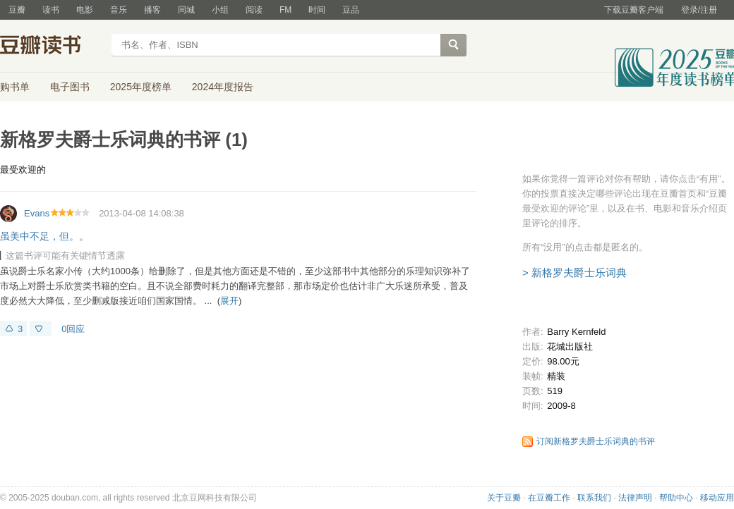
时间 (316, 10)
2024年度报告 (222, 86)
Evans (36, 213)
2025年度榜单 (141, 86)
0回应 (73, 329)
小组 (220, 10)
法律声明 (635, 498)
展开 (229, 300)
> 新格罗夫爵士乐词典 (574, 272)
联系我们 (594, 498)
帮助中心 (676, 498)
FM (285, 10)
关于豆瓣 (504, 498)
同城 (186, 10)
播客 (152, 10)
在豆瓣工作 (549, 498)
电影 (84, 10)
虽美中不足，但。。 (44, 236)
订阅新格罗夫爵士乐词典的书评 (595, 441)
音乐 (118, 10)
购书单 (15, 86)
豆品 (350, 10)
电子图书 (70, 86)
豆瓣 (16, 10)
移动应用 (717, 498)
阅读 (254, 10)
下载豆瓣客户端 (633, 10)
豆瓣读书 (51, 46)
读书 (50, 10)
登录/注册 (699, 10)
